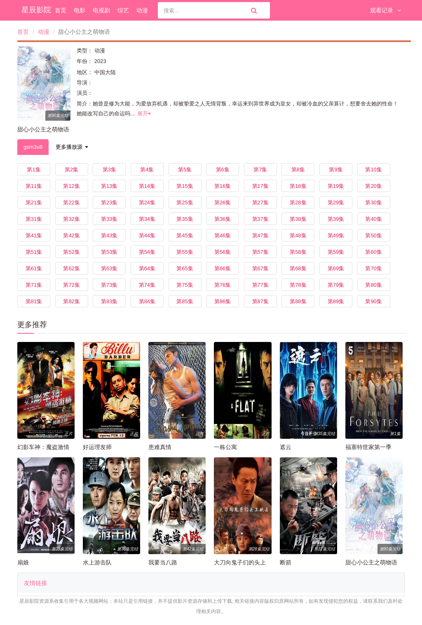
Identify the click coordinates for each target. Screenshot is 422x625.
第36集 (222, 219)
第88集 (298, 301)
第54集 (147, 252)
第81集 (34, 301)
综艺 (123, 10)
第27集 (260, 202)
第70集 (373, 268)
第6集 (223, 169)
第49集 (336, 235)
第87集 (260, 301)
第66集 (222, 268)
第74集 (147, 285)
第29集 (336, 202)
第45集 (184, 235)
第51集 (34, 252)
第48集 (298, 235)
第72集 (71, 285)
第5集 (185, 169)
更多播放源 (72, 147)
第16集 (222, 186)
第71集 (34, 285)
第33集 (109, 219)
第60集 (373, 252)
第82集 (71, 301)
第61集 (34, 268)
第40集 (373, 219)
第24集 (147, 202)
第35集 (184, 219)
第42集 (71, 235)
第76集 (222, 285)
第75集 (184, 285)
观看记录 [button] (385, 10)
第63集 (109, 268)
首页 (60, 10)
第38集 (298, 219)
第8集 (298, 169)
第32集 (71, 219)
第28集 (298, 202)
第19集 (336, 186)
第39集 (336, 219)
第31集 (34, 219)
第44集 (147, 235)
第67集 (260, 268)
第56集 (222, 252)
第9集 (335, 169)
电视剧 (101, 10)
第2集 (71, 169)
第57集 (260, 252)
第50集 (373, 235)
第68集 (298, 268)
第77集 (260, 285)
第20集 (373, 186)
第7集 (260, 169)
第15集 (184, 186)
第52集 (71, 252)
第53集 (109, 252)
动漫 (142, 10)
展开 (144, 113)
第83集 (109, 301)
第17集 (260, 186)
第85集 (184, 301)
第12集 (71, 186)
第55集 (184, 252)
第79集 (336, 285)
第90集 (373, 301)
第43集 (109, 235)
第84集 (147, 301)
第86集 (222, 301)
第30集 (373, 202)
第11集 (34, 186)
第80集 (373, 285)
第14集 (147, 186)
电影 (79, 10)
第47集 (260, 235)
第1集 (33, 169)
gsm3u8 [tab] (32, 147)
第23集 (109, 202)
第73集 (109, 285)
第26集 (222, 202)
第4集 (147, 169)
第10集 (373, 169)
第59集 (336, 252)
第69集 (336, 268)
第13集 (109, 186)
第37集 (260, 219)
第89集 (336, 301)
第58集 (298, 252)
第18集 (298, 186)
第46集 (222, 235)
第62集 (71, 268)
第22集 (71, 202)
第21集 (34, 202)
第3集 (109, 169)
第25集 (184, 202)
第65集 (184, 268)
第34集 (147, 219)
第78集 (298, 285)
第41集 (34, 235)
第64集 (147, 268)
